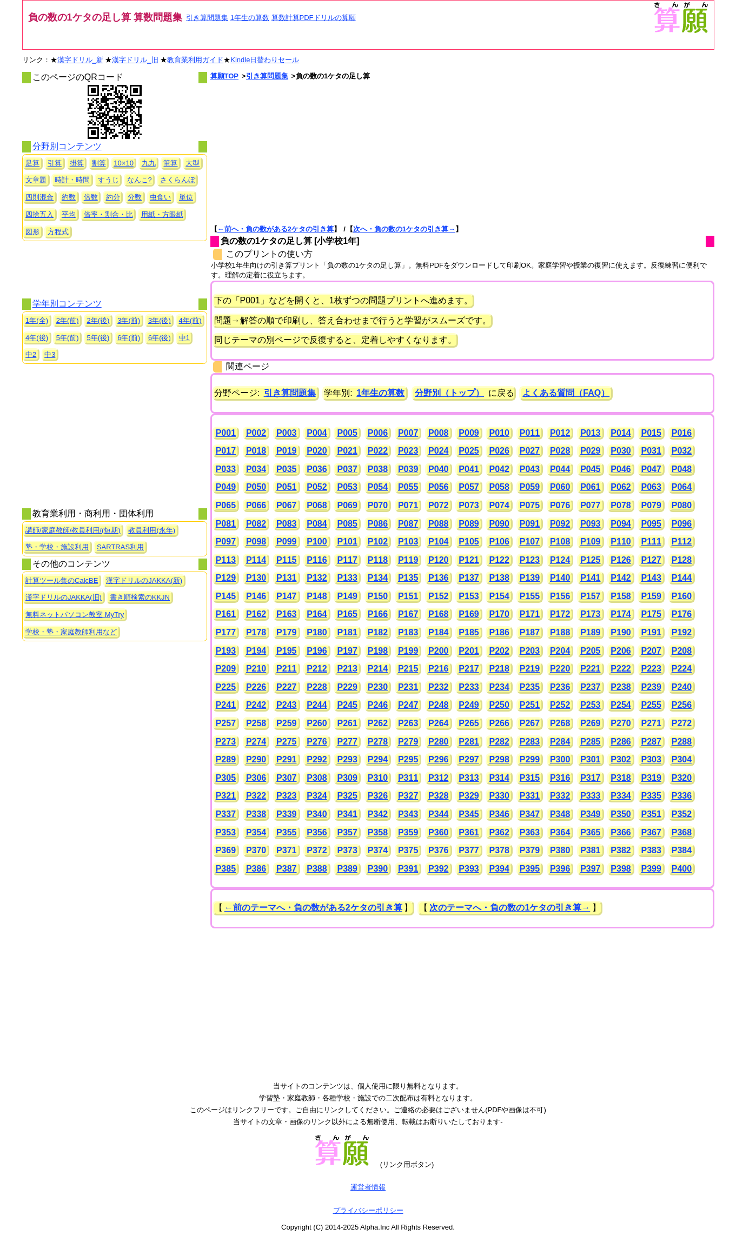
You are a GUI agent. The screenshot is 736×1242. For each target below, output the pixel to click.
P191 (651, 632)
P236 (560, 687)
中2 (30, 354)
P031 (651, 450)
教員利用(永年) (151, 530)
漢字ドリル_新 (80, 60)
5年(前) (67, 338)
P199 (408, 650)
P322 (256, 795)
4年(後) (36, 338)
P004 (317, 432)
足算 (32, 163)
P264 (438, 723)
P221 (590, 668)
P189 (590, 632)
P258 (256, 723)
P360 (438, 832)
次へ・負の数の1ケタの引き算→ (404, 229)
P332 (560, 795)
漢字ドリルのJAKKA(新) (144, 580)
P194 (256, 650)
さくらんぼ (177, 180)
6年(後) (159, 338)
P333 (590, 795)
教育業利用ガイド (195, 60)
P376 (438, 850)
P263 (408, 723)
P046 (621, 469)
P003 (286, 432)
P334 (621, 795)
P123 (530, 559)
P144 (682, 577)
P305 (226, 777)
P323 (286, 795)
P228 (317, 687)
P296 (438, 759)
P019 (286, 450)
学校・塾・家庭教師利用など (71, 632)
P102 (378, 541)
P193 (226, 650)
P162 (256, 614)
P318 (621, 777)
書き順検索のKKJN (140, 597)
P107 (530, 541)
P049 (226, 487)
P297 (469, 759)
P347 (530, 814)
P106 (499, 541)
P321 (226, 795)
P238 (621, 687)
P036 (317, 469)
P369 (226, 850)
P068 (317, 505)
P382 (621, 850)
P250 (499, 704)
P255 (651, 704)
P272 (682, 723)
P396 (560, 868)
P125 (590, 559)
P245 (347, 704)
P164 (317, 614)
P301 (590, 759)
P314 (499, 777)
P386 (256, 868)
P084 (317, 523)
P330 (499, 795)
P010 (499, 432)
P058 (499, 487)
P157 (590, 596)
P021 (347, 450)
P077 (590, 505)
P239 (651, 687)
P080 (682, 505)
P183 (408, 632)
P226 (256, 687)
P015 (651, 432)
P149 (347, 596)
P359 (408, 832)
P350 (621, 814)
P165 (347, 614)
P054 (378, 487)
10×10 (124, 163)
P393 (469, 868)
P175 (651, 614)
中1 (184, 338)
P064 (682, 487)
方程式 (58, 232)
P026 (499, 450)
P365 (590, 832)
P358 (378, 832)
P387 (286, 868)
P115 (286, 559)
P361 (469, 832)
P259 (286, 723)
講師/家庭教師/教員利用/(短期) (73, 530)
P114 (256, 559)
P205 (590, 650)
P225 (226, 687)
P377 (469, 850)
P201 (469, 650)
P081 (226, 523)
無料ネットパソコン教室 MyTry (74, 614)
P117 (347, 559)
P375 (408, 850)
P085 (347, 523)
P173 (590, 614)
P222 (621, 668)
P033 (226, 469)
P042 (499, 469)
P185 (469, 632)
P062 (621, 487)
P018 (256, 450)
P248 (438, 704)
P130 (256, 577)
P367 (651, 832)
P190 (621, 632)
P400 (682, 868)
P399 (651, 868)
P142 (621, 577)
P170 (499, 614)
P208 (682, 650)
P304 (682, 759)
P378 (499, 850)
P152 (438, 596)
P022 (378, 450)
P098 (256, 541)
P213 (347, 668)
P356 (317, 832)
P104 (438, 541)
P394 (499, 868)
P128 (682, 559)
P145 (226, 596)
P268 (560, 723)
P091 (530, 523)
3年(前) (128, 320)
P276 (317, 741)
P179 (286, 632)
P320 (682, 777)
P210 (256, 668)
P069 (347, 505)
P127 (651, 559)
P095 (651, 523)
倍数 (91, 197)
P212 (317, 668)
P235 (530, 687)
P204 (560, 650)
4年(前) (190, 320)
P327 (408, 795)
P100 (317, 541)
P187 (530, 632)
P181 (347, 632)
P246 (378, 704)
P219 (530, 668)
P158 (621, 596)
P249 (469, 704)
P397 (590, 868)
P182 (378, 632)
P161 (226, 614)
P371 (286, 850)
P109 (590, 541)
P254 (621, 704)
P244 (317, 704)
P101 (347, 541)
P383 (651, 850)
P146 (256, 596)
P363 (530, 832)
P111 (651, 541)
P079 (651, 505)
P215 (408, 668)
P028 (560, 450)
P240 (682, 687)
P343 (408, 814)
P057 (469, 487)
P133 (347, 577)
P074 (499, 505)
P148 (317, 596)
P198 (378, 650)
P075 (530, 505)
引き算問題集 (207, 18)
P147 (286, 596)
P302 (621, 759)
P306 (256, 777)
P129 (226, 577)
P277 (347, 741)
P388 (317, 868)
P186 (499, 632)
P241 (226, 704)
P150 (378, 596)
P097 (226, 541)
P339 (286, 814)
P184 (438, 632)
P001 (226, 432)
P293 (347, 759)
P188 (560, 632)
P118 (378, 559)
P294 (378, 759)
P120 (438, 559)
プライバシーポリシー (368, 1210)
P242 (256, 704)
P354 (256, 832)
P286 (621, 741)
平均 (69, 214)
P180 (317, 632)
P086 (378, 523)
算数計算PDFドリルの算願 (313, 18)
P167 (408, 614)
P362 (499, 832)
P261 (347, 723)
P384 (682, 850)
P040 (438, 469)
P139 (530, 577)
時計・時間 (72, 180)
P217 (469, 668)
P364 (560, 832)
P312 (438, 777)
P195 (286, 650)
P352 (682, 814)
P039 (408, 469)
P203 (530, 650)
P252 (560, 704)
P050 (256, 487)
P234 (499, 687)
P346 (499, 814)
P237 (590, 687)
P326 (378, 795)
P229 (347, 687)
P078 (621, 505)
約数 (69, 197)
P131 (286, 577)
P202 (499, 650)
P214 (378, 668)
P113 (226, 559)
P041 (469, 469)
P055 (408, 487)
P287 (651, 741)
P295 (408, 759)
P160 (682, 596)
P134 (378, 577)
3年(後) (159, 320)
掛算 (77, 163)
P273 (226, 741)
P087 (408, 523)
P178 (256, 632)
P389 (347, 868)
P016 (682, 432)
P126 (621, 559)
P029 (590, 450)
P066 (256, 505)
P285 (590, 741)
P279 (408, 741)
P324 (317, 795)
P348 (560, 814)
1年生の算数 (249, 18)
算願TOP (224, 76)
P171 (530, 614)
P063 (651, 487)
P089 (469, 523)
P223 (651, 668)
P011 (530, 432)
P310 (378, 777)
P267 (530, 723)
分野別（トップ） (449, 392)
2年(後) (98, 320)
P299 (530, 759)
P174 (621, 614)
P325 (347, 795)
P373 (347, 850)
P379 (530, 850)
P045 (590, 469)
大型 (192, 163)
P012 (560, 432)
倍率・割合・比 (108, 214)
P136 (438, 577)
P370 (256, 850)
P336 (682, 795)
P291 (286, 759)
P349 (590, 814)
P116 (317, 559)
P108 (560, 541)
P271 (651, 723)
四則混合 (39, 197)
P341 (347, 814)
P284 (560, 741)
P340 (317, 814)
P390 (378, 868)
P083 (286, 523)
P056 (438, 487)
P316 (560, 777)
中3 (49, 354)
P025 (469, 450)
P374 (378, 850)
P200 (438, 650)
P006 (378, 432)
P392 (438, 868)
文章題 (36, 180)
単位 (186, 197)
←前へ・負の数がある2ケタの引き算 (275, 229)
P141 (590, 577)
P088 (438, 523)
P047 (651, 469)
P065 (226, 505)
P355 (286, 832)
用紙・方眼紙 (162, 214)
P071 (408, 505)
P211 (286, 668)
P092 (560, 523)
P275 (286, 741)
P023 (408, 450)
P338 (256, 814)
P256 (682, 704)
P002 (256, 432)
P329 (469, 795)
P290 (256, 759)
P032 (682, 450)
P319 (651, 777)
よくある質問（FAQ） (565, 392)
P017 (226, 450)
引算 (55, 163)
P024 (438, 450)
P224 (682, 668)
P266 (499, 723)
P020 (317, 450)
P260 (317, 723)
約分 (113, 197)
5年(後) (98, 338)
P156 (560, 596)
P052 (317, 487)
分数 (135, 197)
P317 (590, 777)
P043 (530, 469)
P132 (317, 577)
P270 (621, 723)
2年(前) (67, 320)
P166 (378, 614)
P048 (682, 469)
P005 (347, 432)
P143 (651, 577)
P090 (499, 523)
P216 (438, 668)
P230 (378, 687)
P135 (408, 577)
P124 (560, 559)
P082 (256, 523)
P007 (408, 432)
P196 (317, 650)
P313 (469, 777)
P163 (286, 614)
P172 (560, 614)
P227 (286, 687)
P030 (621, 450)
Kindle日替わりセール (264, 60)
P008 (438, 432)
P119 (408, 559)
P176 (682, 614)
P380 (560, 850)
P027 (530, 450)
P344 (438, 814)
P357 (347, 832)
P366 (621, 832)
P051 (286, 487)
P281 (469, 741)
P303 (651, 759)
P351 (651, 814)
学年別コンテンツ (67, 303)
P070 (378, 505)
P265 (469, 723)
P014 (621, 432)
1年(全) (36, 320)
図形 (32, 232)
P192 (682, 632)
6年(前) (128, 338)
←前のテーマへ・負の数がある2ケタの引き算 (313, 907)
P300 (560, 759)
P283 (530, 741)
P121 (469, 559)
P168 (438, 614)
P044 (560, 469)
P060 (560, 487)
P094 (621, 523)
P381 (590, 850)
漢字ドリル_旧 (135, 60)
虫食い (160, 197)
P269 (590, 723)
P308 (317, 777)
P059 (530, 487)
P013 (590, 432)
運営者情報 (368, 1187)
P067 (286, 505)
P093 (590, 523)
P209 (226, 668)
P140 (560, 577)
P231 (408, 687)
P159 (651, 596)
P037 (347, 469)
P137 (469, 577)
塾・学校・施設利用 (57, 547)
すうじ (108, 180)
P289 (226, 759)
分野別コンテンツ (67, 146)
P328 (438, 795)
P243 (286, 704)
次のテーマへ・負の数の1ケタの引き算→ (509, 907)
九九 (149, 163)
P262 (378, 723)
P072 (438, 505)
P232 (438, 687)
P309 (347, 777)
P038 (378, 469)
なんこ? (139, 180)
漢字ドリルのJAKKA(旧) (63, 597)
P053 (347, 487)
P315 (530, 777)
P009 (469, 432)
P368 (682, 832)
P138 (499, 577)
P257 (226, 723)
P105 (469, 541)
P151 (408, 596)
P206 (621, 650)
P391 (408, 868)
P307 (286, 777)
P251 (530, 704)
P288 (682, 741)
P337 (226, 814)
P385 (226, 868)
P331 (530, 795)
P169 (469, 614)
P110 (621, 541)
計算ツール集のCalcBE (61, 580)
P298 (499, 759)
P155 (530, 596)
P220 (560, 668)
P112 (682, 541)
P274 (256, 741)
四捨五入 (39, 214)
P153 (469, 596)
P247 (408, 704)
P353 (226, 832)
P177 (226, 632)
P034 (256, 469)
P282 (499, 741)
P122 (499, 559)
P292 (317, 759)
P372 (317, 850)
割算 (99, 163)
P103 (408, 541)
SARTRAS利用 (120, 547)
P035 (286, 469)
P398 (621, 868)
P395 (530, 868)
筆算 (170, 163)
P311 (408, 777)
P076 (560, 505)
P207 (651, 650)
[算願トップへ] (680, 32)
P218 (499, 668)
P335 (651, 795)
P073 (469, 505)
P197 (347, 650)
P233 (469, 687)
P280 (438, 741)
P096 (682, 523)
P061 (590, 487)
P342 (378, 814)
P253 (590, 704)
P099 (286, 541)
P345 (469, 814)
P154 (499, 596)
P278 (378, 741)
